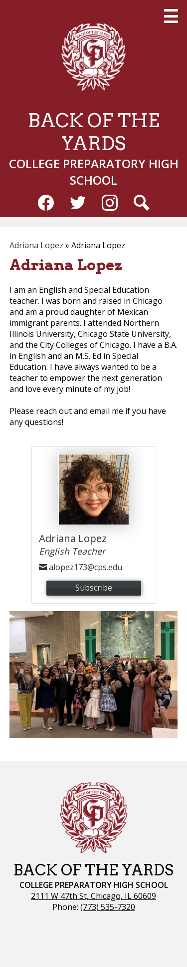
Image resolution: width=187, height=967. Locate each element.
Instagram (110, 205)
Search (142, 205)
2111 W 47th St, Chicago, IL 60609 (93, 895)
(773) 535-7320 (107, 906)
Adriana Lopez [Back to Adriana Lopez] (36, 245)
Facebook (46, 205)
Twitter (78, 205)
